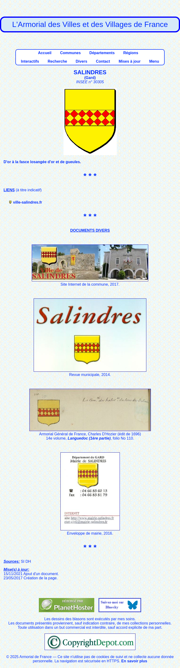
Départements (102, 53)
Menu (154, 61)
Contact (103, 61)
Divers (81, 61)
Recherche (57, 61)
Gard (90, 78)
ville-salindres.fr (27, 202)
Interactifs (30, 61)
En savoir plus (134, 661)
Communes (70, 53)
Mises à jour (129, 61)
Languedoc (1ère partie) (89, 438)
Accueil (44, 53)
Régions (130, 53)
